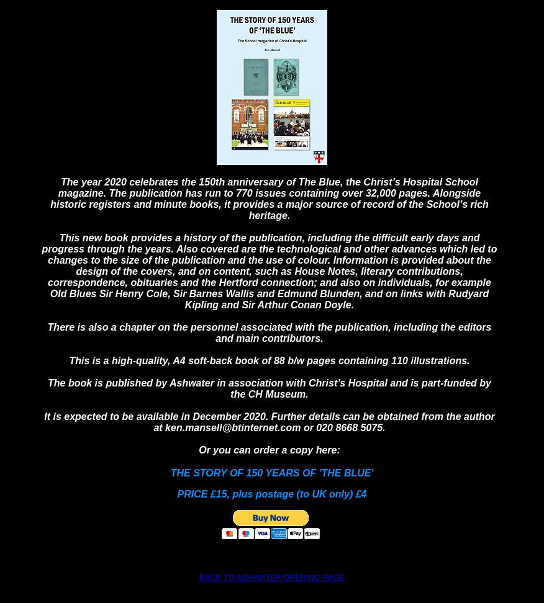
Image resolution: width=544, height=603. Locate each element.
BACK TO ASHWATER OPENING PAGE (272, 577)
